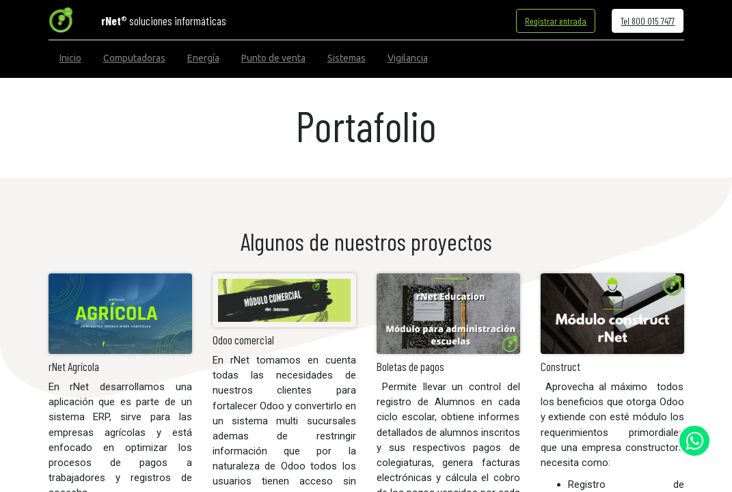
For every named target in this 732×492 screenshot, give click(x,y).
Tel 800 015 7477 (648, 21)
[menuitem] (70, 58)
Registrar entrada (555, 21)
